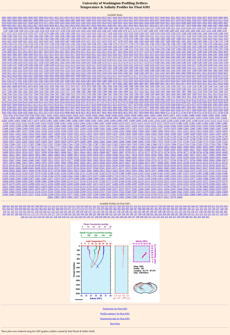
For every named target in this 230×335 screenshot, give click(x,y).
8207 (9, 104)
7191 (141, 89)
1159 (67, 30)
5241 (215, 65)
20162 (50, 165)
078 (98, 209)
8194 (178, 102)
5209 (51, 65)
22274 (225, 181)
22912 (57, 189)
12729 (167, 136)
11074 (36, 120)
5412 (14, 73)
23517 (31, 194)
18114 (12, 149)
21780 (147, 176)
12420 (147, 126)
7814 (183, 97)
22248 (192, 181)
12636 (108, 134)
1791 (199, 44)
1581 (141, 38)
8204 (220, 102)
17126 (173, 141)
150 (168, 211)
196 (131, 214)
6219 (157, 75)
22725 (96, 186)
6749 (20, 83)
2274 (41, 49)
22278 (5, 184)
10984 (38, 118)
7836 (194, 97)
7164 (62, 89)
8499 (204, 107)
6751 (30, 83)
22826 (225, 186)
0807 (226, 23)
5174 (125, 62)
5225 (130, 65)
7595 (130, 94)
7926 (14, 99)
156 (192, 211)
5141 (215, 60)
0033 (141, 17)
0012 (57, 17)
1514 (167, 36)
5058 (41, 57)
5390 (162, 70)
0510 (215, 20)
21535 (37, 176)
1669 (78, 41)
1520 (199, 36)
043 (180, 206)
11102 (157, 120)
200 (148, 214)
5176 (136, 62)
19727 (167, 160)
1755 (35, 44)
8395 (35, 107)
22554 (179, 184)
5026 (115, 54)
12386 (218, 123)
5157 (35, 62)
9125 (136, 110)
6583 (130, 81)
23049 (179, 189)
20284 (154, 165)
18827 (18, 155)
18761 (173, 152)
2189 (215, 46)
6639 (189, 81)
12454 (57, 128)
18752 (160, 152)
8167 (83, 102)
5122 (119, 60)
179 (61, 214)
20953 (135, 170)
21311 (83, 173)
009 (41, 206)
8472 (130, 107)
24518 (154, 197)
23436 (167, 192)
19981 (57, 163)
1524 (220, 36)
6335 (146, 78)
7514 (194, 91)
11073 (30, 120)
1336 (173, 33)
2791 (194, 49)
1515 (173, 36)
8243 (94, 104)
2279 (67, 49)
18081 (192, 147)
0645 (141, 23)
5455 (167, 73)
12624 (31, 134)
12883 (102, 141)
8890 (30, 110)
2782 (146, 49)
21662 (70, 176)
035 (148, 206)
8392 (20, 107)
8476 (141, 107)
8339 (167, 104)
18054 (167, 147)
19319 (147, 157)
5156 (30, 62)
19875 (5, 163)
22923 (70, 189)
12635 (102, 134)
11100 (144, 120)
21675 (96, 176)
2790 (189, 49)
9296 (220, 110)
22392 (50, 184)
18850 (31, 155)
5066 (78, 57)
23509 (18, 194)
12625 (37, 134)
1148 (10, 30)
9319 (62, 112)
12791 (205, 139)
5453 (162, 73)
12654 (225, 134)
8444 (83, 107)
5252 (46, 67)
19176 (63, 157)
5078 (136, 57)
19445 (31, 160)
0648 (152, 23)
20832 (70, 170)
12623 (25, 134)
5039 (183, 54)
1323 (130, 33)
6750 (25, 83)
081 (111, 209)
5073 (109, 57)
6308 (104, 78)
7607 (189, 94)
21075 (193, 170)
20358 (212, 165)
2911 (83, 52)
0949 (15, 28)
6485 (99, 81)
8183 (141, 102)
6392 (41, 81)
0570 (41, 23)
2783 (152, 49)
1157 (57, 30)
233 (76, 217)
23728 (141, 194)
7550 (9, 94)
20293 (160, 165)
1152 (31, 30)
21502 (12, 176)
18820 (225, 152)
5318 (220, 67)
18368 (147, 149)
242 (113, 217)
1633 (35, 41)
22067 (31, 181)
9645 (109, 112)
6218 (151, 75)
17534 (192, 144)
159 (205, 211)
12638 (121, 134)
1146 (225, 28)
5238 (199, 65)
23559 (63, 194)
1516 (178, 36)
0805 (220, 23)
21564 (50, 176)
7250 (204, 89)
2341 (88, 49)
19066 (179, 155)
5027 (120, 54)
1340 (194, 33)
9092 (104, 110)
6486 (104, 81)
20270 (134, 165)
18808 (212, 152)
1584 (157, 38)
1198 (161, 30)
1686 (157, 41)
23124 (31, 192)
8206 (4, 104)
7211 (146, 89)
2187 (204, 46)
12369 (114, 123)
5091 (204, 57)
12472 (134, 128)
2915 (104, 52)
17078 (167, 141)
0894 (10, 28)
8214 (46, 104)
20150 (44, 165)
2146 (14, 46)
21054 (186, 170)
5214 (78, 65)
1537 (30, 38)
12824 (31, 141)
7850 (215, 97)
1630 (20, 41)
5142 (220, 60)
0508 (204, 20)
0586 (67, 23)
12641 (141, 134)
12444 (218, 126)
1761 (67, 44)
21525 (25, 176)
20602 (160, 168)
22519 (154, 184)
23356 (115, 192)
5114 (83, 60)
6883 (130, 83)
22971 (115, 189)
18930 (89, 155)
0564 (9, 23)
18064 (173, 147)
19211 (89, 157)
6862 (88, 83)
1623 (226, 38)
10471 (172, 115)
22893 (50, 189)
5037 (173, 54)
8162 (57, 102)
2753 (130, 49)
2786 (167, 49)
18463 (218, 149)
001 (8, 206)
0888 (220, 25)
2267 (4, 49)
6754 (46, 83)
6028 (36, 75)
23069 (212, 189)
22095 (57, 181)
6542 (125, 81)
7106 (173, 86)
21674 (89, 176)
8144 (20, 102)
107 (217, 209)
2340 (83, 49)
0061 (226, 17)
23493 (5, 194)
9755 (210, 112)
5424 (78, 73)
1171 (130, 30)
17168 (199, 141)
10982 (25, 118)
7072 (67, 86)
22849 (25, 189)
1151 (26, 30)
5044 (199, 54)
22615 (225, 184)
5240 (210, 65)
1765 (88, 44)
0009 (41, 17)
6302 (72, 78)
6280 (20, 78)
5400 (204, 70)
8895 (35, 110)
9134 (141, 110)
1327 (146, 33)
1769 (109, 44)
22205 (134, 181)
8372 (183, 104)
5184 (178, 62)
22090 (50, 181)
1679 (125, 41)
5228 (146, 65)
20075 (147, 163)
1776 (120, 44)
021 (90, 206)
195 (127, 214)
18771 (186, 152)
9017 (72, 110)
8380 (204, 104)
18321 (108, 149)
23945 (102, 197)
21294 (63, 173)
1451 (83, 36)
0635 (109, 23)
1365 (41, 36)
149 (164, 211)
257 (174, 217)
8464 (115, 107)
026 (111, 206)
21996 (212, 178)
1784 (162, 44)
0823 (25, 25)
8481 (157, 107)
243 (117, 217)
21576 (57, 176)
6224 (178, 75)
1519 (194, 36)
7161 (57, 89)
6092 (46, 75)
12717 (121, 136)
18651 (89, 152)
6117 (115, 75)
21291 (57, 173)
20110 (199, 163)
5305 (162, 67)
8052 (104, 99)
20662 (18, 170)
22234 (173, 181)
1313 (83, 33)
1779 (136, 44)
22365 (37, 184)
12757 (57, 139)
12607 (147, 131)
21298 (70, 173)
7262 (25, 91)
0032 (136, 17)
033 (139, 206)
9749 (188, 112)
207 (176, 214)
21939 (147, 178)
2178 (173, 46)
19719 (160, 160)
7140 (210, 86)
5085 (173, 57)
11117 (225, 120)
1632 (30, 41)
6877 (109, 83)
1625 (9, 41)
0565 (14, 23)
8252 (109, 104)
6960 (226, 83)
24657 (167, 197)
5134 (178, 60)
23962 (121, 197)
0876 (178, 25)
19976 (51, 163)
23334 (96, 192)
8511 (220, 107)
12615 (199, 131)
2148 (25, 46)
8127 (204, 99)
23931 (83, 197)
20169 (57, 165)
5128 (151, 60)
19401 (218, 157)
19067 (186, 155)
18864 (57, 155)
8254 (120, 104)
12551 (76, 131)
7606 (183, 94)
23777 (167, 194)
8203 (215, 102)
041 (172, 206)
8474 (136, 107)
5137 (193, 60)
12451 (37, 128)
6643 (210, 81)
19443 (25, 160)
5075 (120, 57)
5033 (152, 54)
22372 (44, 184)
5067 (83, 57)
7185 (109, 89)
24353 (147, 197)
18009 (121, 147)
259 (183, 217)
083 (119, 209)
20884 (96, 170)
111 (8, 211)
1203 (187, 30)
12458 (83, 128)
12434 (212, 126)
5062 (57, 57)
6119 (120, 75)
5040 (189, 54)
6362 (9, 81)
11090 (87, 120)
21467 (179, 173)
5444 (115, 73)
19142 (44, 157)
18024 (141, 147)
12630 (70, 134)
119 (40, 211)
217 (217, 214)
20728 (57, 170)
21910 (128, 178)
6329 (136, 78)
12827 (50, 141)
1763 (78, 44)
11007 (141, 118)
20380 (5, 168)
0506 (194, 20)
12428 (179, 126)
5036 (167, 54)
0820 (9, 25)
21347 (95, 173)
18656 (96, 152)
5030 (136, 54)
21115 (205, 170)
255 (166, 217)
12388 (224, 123)
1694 (194, 41)
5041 (194, 54)
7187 (120, 89)
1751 (14, 44)
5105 (41, 60)
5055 (25, 57)
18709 (128, 152)
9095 (115, 110)
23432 (160, 192)
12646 (173, 134)
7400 (109, 91)
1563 (46, 38)
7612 (210, 94)
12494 (5, 131)
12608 (154, 131)
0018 (83, 17)
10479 (179, 115)
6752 (35, 83)
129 (81, 211)
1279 (46, 33)
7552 (14, 94)
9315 (51, 112)
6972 (25, 86)
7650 (57, 97)
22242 (179, 181)
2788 (178, 49)
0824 (30, 25)
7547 (226, 91)
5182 (167, 62)
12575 (108, 131)
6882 (125, 83)
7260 (14, 91)
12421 (154, 126)
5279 (72, 67)
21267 (31, 173)
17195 (218, 141)
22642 (18, 186)
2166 (115, 46)
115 (24, 211)
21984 (199, 178)
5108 (57, 60)
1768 (104, 44)
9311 (36, 112)
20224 (96, 165)
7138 (199, 86)
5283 (94, 67)
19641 (121, 160)
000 (4, 206)
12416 (121, 126)
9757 (215, 112)
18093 (205, 147)
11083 (55, 120)
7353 (62, 91)
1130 (219, 28)
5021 (94, 54)
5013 (51, 54)
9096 (120, 110)
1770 (115, 44)
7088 (131, 86)
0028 (115, 17)
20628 (212, 168)
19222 (102, 157)
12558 (89, 131)
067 (53, 209)
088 (139, 209)
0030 (125, 17)
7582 (94, 94)
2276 (51, 49)
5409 (226, 70)
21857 (31, 178)
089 (144, 209)
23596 (83, 194)
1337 (178, 33)
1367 (51, 36)
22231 (167, 181)
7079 (88, 86)
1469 (99, 36)
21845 (18, 178)
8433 (67, 107)
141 (131, 211)
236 (88, 217)
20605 (173, 168)
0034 (146, 17)
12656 (12, 136)
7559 (41, 94)
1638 (57, 41)
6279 (14, 78)
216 (213, 214)
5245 (9, 67)
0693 (210, 23)
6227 (194, 75)
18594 (50, 152)
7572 (72, 94)
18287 (70, 149)
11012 (154, 118)
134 (102, 211)
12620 (5, 134)
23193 (63, 192)
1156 (52, 30)
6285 (46, 78)
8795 (9, 110)
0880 (194, 25)
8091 (162, 99)
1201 (177, 30)
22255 (199, 181)
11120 (12, 123)
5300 (136, 67)
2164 (104, 46)
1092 (116, 28)
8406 (51, 107)
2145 (9, 46)
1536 (25, 38)
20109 (192, 163)
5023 (99, 54)
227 (51, 217)
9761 (5, 115)
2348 (125, 49)
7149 (220, 86)
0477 (173, 20)
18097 (212, 147)
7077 (78, 86)
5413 (20, 73)
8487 (183, 107)
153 (180, 211)
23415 (154, 192)
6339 (167, 78)
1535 (20, 38)
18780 (192, 152)
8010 (67, 99)
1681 (130, 41)
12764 (70, 139)
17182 (212, 141)
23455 (186, 192)
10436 (75, 115)
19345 (166, 157)
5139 (204, 60)
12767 (76, 139)
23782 (173, 194)
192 (115, 214)
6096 (67, 75)
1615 (189, 38)
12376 (153, 123)
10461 (146, 115)
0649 (157, 23)
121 (49, 211)
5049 (226, 54)
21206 (12, 173)
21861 (37, 178)
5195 (4, 65)
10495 (211, 115)
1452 (88, 36)
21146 (5, 173)
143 (139, 211)
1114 (137, 28)
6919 (194, 83)
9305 (25, 112)
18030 (147, 147)
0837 (88, 25)
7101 (162, 86)
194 (123, 214)
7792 (173, 97)
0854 (130, 25)
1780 (141, 44)
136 (110, 211)
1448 (67, 36)
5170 (104, 62)
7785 (167, 97)
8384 (226, 104)
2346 (115, 49)
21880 (76, 178)
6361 (4, 81)
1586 (167, 38)
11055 (211, 118)
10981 (19, 118)
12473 (141, 128)
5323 (20, 70)
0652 (173, 23)
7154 (20, 89)
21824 (199, 176)
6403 (78, 81)
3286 (189, 52)
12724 (141, 136)
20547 (89, 168)
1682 (136, 41)
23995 (141, 197)
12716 (115, 136)
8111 (173, 99)
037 (156, 206)
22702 (57, 186)
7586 (104, 94)
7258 (9, 91)
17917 (89, 147)
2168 (125, 46)
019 (82, 206)
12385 (211, 123)
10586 (12, 118)
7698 (136, 97)
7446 (167, 91)
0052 (178, 17)
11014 (160, 118)
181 (70, 214)
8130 (215, 99)
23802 (186, 194)
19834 (205, 160)
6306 (94, 78)
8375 (194, 104)
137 (114, 211)
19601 (89, 160)
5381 (125, 70)
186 (90, 214)
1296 (72, 33)
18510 (12, 152)
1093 (121, 28)
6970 (20, 86)
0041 (167, 17)
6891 (162, 83)
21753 (134, 176)
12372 (134, 123)
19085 (212, 155)
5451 (152, 73)
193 (119, 214)
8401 (46, 107)
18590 (44, 152)
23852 (218, 194)
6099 (83, 75)
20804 (64, 170)
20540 (83, 168)
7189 (130, 89)
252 (154, 217)
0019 (88, 17)
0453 (136, 20)
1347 (226, 33)
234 (80, 217)
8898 (46, 110)
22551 (173, 184)
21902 (115, 178)
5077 (130, 57)
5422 (67, 73)
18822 (12, 155)
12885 (115, 141)
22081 (44, 181)
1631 (25, 41)
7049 (41, 86)
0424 (125, 20)
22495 (121, 184)
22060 (18, 181)
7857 (220, 97)
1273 (14, 33)
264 (203, 217)
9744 (183, 112)
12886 (121, 141)
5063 (62, 57)
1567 (67, 38)
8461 (109, 107)
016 (70, 206)
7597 (141, 94)
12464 (115, 128)
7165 (67, 89)
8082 (141, 99)
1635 (46, 41)
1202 (182, 30)
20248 (121, 165)
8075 (131, 99)
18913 (76, 155)
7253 (220, 89)
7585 (99, 94)
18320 (102, 149)
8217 (62, 104)
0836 (83, 25)
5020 (88, 54)
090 (148, 209)
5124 (130, 60)
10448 (108, 115)
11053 (198, 118)
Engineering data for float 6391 (115, 318)
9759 (225, 112)
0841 (104, 25)
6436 (83, 81)
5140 (209, 60)
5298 (125, 67)
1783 (157, 44)
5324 (25, 70)
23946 (108, 197)
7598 (146, 94)
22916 (63, 189)
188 (98, 214)
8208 (14, 104)
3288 (199, 52)
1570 (83, 38)
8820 (20, 110)
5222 (115, 65)
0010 (46, 17)
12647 (179, 134)
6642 (204, 81)
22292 (25, 184)
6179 (141, 75)
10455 (121, 115)
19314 (141, 157)
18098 (218, 147)
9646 (115, 112)
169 (20, 214)
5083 (162, 57)
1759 (57, 44)
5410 (4, 73)
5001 (215, 52)
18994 (108, 155)
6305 (88, 78)
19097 (225, 155)
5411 (9, 73)
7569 (67, 94)
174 (41, 214)
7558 (35, 94)
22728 (102, 186)
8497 (194, 107)
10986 (51, 118)
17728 (44, 147)
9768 (37, 115)
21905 (121, 178)
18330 (121, 149)
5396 (183, 70)
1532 (9, 38)
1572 (94, 38)
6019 (215, 73)
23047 (173, 189)
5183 (173, 62)
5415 (30, 73)
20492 (31, 168)
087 (135, 209)
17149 (186, 141)
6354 (194, 78)
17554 (212, 144)
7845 (204, 97)
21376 (108, 173)
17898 (83, 147)
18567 (37, 152)
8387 (4, 107)
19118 (18, 157)
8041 (94, 99)
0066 (25, 20)
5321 (9, 70)
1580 (136, 38)
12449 (25, 128)
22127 (76, 181)
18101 (225, 147)
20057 (128, 163)
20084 (160, 163)
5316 (210, 67)
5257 (62, 67)
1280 (51, 33)
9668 (162, 112)
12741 (205, 136)
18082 (199, 147)
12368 (108, 123)
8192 (167, 102)
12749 (18, 139)
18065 (179, 147)
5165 (78, 62)
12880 (83, 141)
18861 (44, 155)
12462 (108, 128)
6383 (30, 81)
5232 (167, 65)
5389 (157, 70)
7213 (157, 89)
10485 (185, 115)
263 (199, 217)
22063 (25, 181)
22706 (63, 186)
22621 (5, 186)
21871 (50, 178)
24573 (160, 197)
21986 (205, 178)
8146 (30, 102)
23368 (128, 192)
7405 (120, 91)
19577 (70, 160)
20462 (18, 168)
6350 (178, 78)
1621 (215, 38)
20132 (218, 163)
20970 (147, 170)
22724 (89, 186)
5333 (72, 70)
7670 (104, 97)
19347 (173, 157)
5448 (136, 73)
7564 (51, 94)
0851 (115, 25)
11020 (186, 118)
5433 (99, 73)
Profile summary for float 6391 (115, 313)
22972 (121, 189)
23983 (134, 197)
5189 (199, 62)
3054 (125, 52)
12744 (218, 136)
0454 (141, 20)
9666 (157, 112)
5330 (57, 70)
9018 (78, 110)
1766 (94, 44)
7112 (183, 86)
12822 (18, 141)
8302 (157, 104)
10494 (204, 115)
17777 (57, 147)
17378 (83, 144)
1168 (114, 30)
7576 (83, 94)
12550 (70, 131)
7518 (199, 91)
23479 (205, 192)
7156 (30, 89)
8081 (136, 99)
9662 (152, 112)
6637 (178, 81)
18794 (199, 152)
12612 (179, 131)
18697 (121, 152)
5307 (173, 67)
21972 (179, 178)
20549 (96, 168)
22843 (18, 189)
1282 (62, 33)
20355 (205, 165)
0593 (88, 23)
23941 (89, 197)
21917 (134, 178)
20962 (141, 170)
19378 (199, 157)
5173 (120, 62)
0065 (20, 20)
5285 (104, 67)
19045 (147, 155)
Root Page (115, 323)
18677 (108, 152)
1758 (51, 44)
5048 (220, 54)
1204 (193, 30)
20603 (167, 168)
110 (4, 211)
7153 (14, 89)
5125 (135, 60)
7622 (20, 97)
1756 (41, 44)
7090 (141, 86)
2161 (88, 46)
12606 (141, 131)
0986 (42, 28)
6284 (41, 78)
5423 (72, 73)
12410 (89, 126)
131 (90, 211)
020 (86, 206)
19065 (173, 155)
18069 (186, 147)
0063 (9, 20)
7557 (30, 94)
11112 (213, 120)
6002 (178, 73)
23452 (179, 192)
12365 (89, 123)
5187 (189, 62)
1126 (199, 28)
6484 (94, 81)
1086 (84, 28)
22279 (12, 184)
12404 (57, 126)
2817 (41, 52)
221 (26, 217)
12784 (167, 139)
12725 (147, 136)
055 (4, 209)
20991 (167, 170)
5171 (109, 62)
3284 (178, 52)
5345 (94, 70)
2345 (109, 49)
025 (107, 206)
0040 (162, 17)
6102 (94, 75)
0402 (62, 20)
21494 (218, 173)
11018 (173, 118)
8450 (94, 107)
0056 (199, 17)
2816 (35, 52)
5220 (104, 65)
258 (178, 217)
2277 (57, 49)
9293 (210, 110)
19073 (199, 155)
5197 (14, 65)
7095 (152, 86)
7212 (152, 89)
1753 (25, 44)
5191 (210, 62)
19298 (128, 157)
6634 (167, 81)
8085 (146, 99)
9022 (83, 110)
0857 (146, 25)
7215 (167, 89)
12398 (31, 126)
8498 (199, 107)
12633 (89, 134)
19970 (44, 163)
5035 (162, 54)
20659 (12, 170)
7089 (136, 86)
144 (143, 211)
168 (16, 214)
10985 (45, 118)
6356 (204, 78)
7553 (20, 94)
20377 (225, 165)
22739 (115, 186)
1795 (210, 44)
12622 (18, 134)
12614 (192, 131)
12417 (128, 126)
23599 (96, 194)
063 (37, 209)
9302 (9, 112)
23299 (83, 192)
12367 (102, 123)
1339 (189, 33)
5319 (226, 67)
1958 (215, 44)
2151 (41, 46)
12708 (83, 136)
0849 (109, 25)
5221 (109, 65)
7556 (25, 94)
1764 (83, 44)
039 (164, 206)
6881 (120, 83)
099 (185, 209)
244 (121, 217)
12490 (225, 128)
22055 (12, 181)
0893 (5, 28)
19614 (102, 160)
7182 (94, 89)
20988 (160, 170)
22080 (37, 181)
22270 (218, 181)
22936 (83, 189)
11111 (207, 120)
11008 (147, 118)
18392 (179, 149)
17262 (5, 144)
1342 (204, 33)
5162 (62, 62)
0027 (109, 17)
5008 (25, 54)
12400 (37, 126)
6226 (188, 75)
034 (144, 206)
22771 (179, 186)
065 (45, 209)
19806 (199, 160)
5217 (94, 65)
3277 (141, 52)
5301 (141, 67)
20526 (50, 168)
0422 (115, 20)
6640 (194, 81)
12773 (102, 139)
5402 (215, 70)
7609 (194, 94)
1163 (88, 30)
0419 (99, 20)
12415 (115, 126)
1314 (88, 33)
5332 (67, 70)
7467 (178, 91)
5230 (157, 65)
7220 (183, 89)
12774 (108, 139)
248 (137, 217)
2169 (130, 46)
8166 (78, 102)
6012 (204, 73)
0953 (21, 28)
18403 (186, 149)
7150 (225, 86)
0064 (14, 20)
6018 (210, 73)
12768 (83, 139)
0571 (46, 23)
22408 (57, 184)
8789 (4, 110)
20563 (108, 168)
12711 (95, 136)
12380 (179, 123)
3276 (136, 52)
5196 (9, 65)
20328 (167, 165)
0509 (210, 20)
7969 (36, 99)
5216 (88, 65)
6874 (104, 83)
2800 (9, 52)
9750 (194, 112)
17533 (186, 144)
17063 (154, 141)
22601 (218, 184)
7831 (189, 97)
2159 (83, 46)
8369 (178, 104)
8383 (220, 104)
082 (115, 209)
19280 (115, 157)
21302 (76, 173)
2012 (220, 44)
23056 (199, 189)
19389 (205, 157)
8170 (88, 102)
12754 (44, 139)
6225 (183, 75)
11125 (24, 123)
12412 (102, 126)
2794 (204, 49)
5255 (57, 67)
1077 (68, 28)
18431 (199, 149)
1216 (208, 30)
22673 (37, 186)
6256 (215, 75)
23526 (37, 194)
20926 (122, 170)
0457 (157, 20)
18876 (63, 155)
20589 (141, 168)
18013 (128, 147)
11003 (135, 118)
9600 (67, 112)
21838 (225, 176)
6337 (157, 78)
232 (72, 217)
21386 (121, 173)
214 (205, 214)
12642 (147, 134)
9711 (167, 112)
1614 (183, 38)
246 (129, 217)
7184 (104, 89)
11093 (106, 120)
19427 (12, 160)
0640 (115, 23)
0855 (136, 25)
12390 (5, 126)
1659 (62, 41)
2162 (94, 46)
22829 (5, 189)
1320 (115, 33)
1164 (93, 30)
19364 (192, 157)
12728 (160, 136)
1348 (4, 36)
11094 (113, 120)
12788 (192, 139)
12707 (76, 136)
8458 (104, 107)
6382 (25, 81)
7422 (141, 91)
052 (217, 206)
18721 (134, 152)
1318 (109, 33)
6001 (173, 73)
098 (180, 209)
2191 (226, 46)
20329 (173, 165)
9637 (99, 112)
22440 (76, 184)
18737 (147, 152)
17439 (141, 144)
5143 (225, 60)
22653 (25, 186)
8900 (57, 110)
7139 (204, 86)
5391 (167, 70)
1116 (147, 28)
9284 (194, 110)
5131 (162, 60)
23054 (192, 189)
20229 (102, 165)
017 (74, 206)
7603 (167, 94)
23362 (121, 192)
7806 (178, 97)
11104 (169, 120)
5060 (46, 57)
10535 (6, 118)
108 (222, 209)
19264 (108, 157)
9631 (83, 112)
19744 (173, 160)
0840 (99, 25)
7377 (67, 91)
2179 (178, 46)
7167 (78, 89)
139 (123, 211)
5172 (115, 62)
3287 (194, 52)
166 (8, 214)
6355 (199, 78)
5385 (141, 70)
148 (159, 211)
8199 (199, 102)
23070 (218, 189)
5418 (46, 73)
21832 (212, 176)
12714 (108, 136)
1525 (226, 36)
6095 (62, 75)
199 (144, 214)
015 (65, 206)
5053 (20, 57)
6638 (183, 81)
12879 (76, 141)
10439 (88, 115)
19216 (95, 157)
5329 (51, 70)
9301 (4, 112)
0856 (141, 25)
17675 (25, 147)
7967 (30, 99)
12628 (57, 134)
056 (8, 209)
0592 (83, 23)
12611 (173, 131)
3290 (210, 52)
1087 (89, 28)
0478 (178, 20)
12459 (89, 128)
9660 (146, 112)
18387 (173, 149)
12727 (154, 136)
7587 (109, 94)
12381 (185, 123)
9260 (162, 110)
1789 (189, 44)
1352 (25, 36)
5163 (67, 62)
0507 (199, 20)
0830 (51, 25)
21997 (218, 178)
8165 (72, 102)
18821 (5, 155)
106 (213, 209)
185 (86, 214)
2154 (57, 46)
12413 (108, 126)
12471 (128, 128)
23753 (160, 194)
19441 (18, 160)
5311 (194, 67)
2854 (72, 52)
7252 (215, 89)
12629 (63, 134)
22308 (31, 184)
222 (31, 217)
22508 (141, 184)
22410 (63, 184)
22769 (173, 186)
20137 (18, 165)
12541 (37, 131)
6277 (4, 78)
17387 (96, 144)
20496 (37, 168)
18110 (5, 149)
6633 (162, 81)
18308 (95, 149)
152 (176, 211)
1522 (210, 36)
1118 (157, 28)
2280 (72, 49)
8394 (30, 107)
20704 (44, 170)
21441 (160, 173)
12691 (44, 136)
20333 (179, 165)
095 (168, 209)
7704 (152, 97)
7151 (4, 89)
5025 (109, 54)
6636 (173, 81)
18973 (102, 155)
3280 (157, 52)
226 (47, 217)
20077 (154, 163)
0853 (125, 25)
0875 (173, 25)
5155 (25, 62)
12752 (37, 139)
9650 (120, 112)
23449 (173, 192)
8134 (220, 99)
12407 (70, 126)
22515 (147, 184)
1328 (152, 33)
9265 (173, 110)
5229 (152, 65)
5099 (9, 60)
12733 (179, 136)
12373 (140, 123)
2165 (109, 46)
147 (155, 211)
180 (65, 214)
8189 (162, 102)
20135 (5, 165)
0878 (189, 25)
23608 (102, 194)
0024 (99, 17)
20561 (102, 168)
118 (36, 211)
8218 (67, 104)
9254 (146, 110)
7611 (204, 94)
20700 (38, 170)
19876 (12, 163)
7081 (99, 86)
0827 (35, 25)
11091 (93, 120)
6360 (226, 78)
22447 (89, 184)
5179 (152, 62)
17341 (70, 144)
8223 (72, 104)
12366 (95, 123)
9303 (14, 112)
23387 (134, 192)
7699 (141, 97)
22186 (121, 181)
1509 (141, 36)
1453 (94, 36)
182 (74, 214)
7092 (146, 86)
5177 (141, 62)
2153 (51, 46)
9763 (16, 115)
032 (135, 206)
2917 (115, 52)
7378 (72, 91)
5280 (78, 67)
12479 (173, 128)
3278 (146, 52)
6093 (51, 75)
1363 (30, 36)
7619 (9, 97)
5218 (99, 65)
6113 (104, 75)
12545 (57, 131)
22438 (70, 184)
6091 (41, 75)
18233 (50, 149)
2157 (72, 46)
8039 (88, 99)
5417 (41, 73)
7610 (199, 94)
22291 (18, 184)
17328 (57, 144)
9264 (167, 110)
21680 (102, 176)
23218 (70, 192)
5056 (30, 57)
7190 (136, 89)
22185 (115, 181)
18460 (212, 149)
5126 (141, 60)
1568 (72, 38)
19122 (25, 157)
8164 (67, 102)
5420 (57, 73)
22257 (205, 181)
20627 (205, 168)
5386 (146, 70)
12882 (96, 141)
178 (57, 214)
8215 (51, 104)
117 (32, 211)
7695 (130, 97)
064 (41, 209)
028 (119, 206)
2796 (215, 49)
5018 (78, 54)
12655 (5, 136)
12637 (115, 134)
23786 (179, 194)
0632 (104, 23)
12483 (199, 128)
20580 (134, 168)
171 (29, 214)
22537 (167, 184)
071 (70, 209)
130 (86, 211)
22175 (108, 181)
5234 (178, 65)
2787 (173, 49)
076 (90, 209)
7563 (46, 94)
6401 (72, 81)
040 (168, 206)
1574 (104, 38)
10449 (114, 115)
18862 (50, 155)
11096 (119, 120)
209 (185, 214)
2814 (25, 52)
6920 (199, 83)
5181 (162, 62)
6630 (146, 81)
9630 (78, 112)
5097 (4, 60)
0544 (225, 20)
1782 (152, 44)
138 (118, 211)
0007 (35, 17)
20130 (212, 163)
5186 (183, 62)
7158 (41, 89)
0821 (14, 25)
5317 (215, 67)
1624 (4, 41)
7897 (4, 99)
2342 (94, 49)
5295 (120, 67)
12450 (31, 128)
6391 (35, 81)
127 (73, 211)
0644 (136, 23)
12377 (160, 123)
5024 (104, 54)
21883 (83, 178)
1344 (210, 33)
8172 (94, 102)
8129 (210, 99)
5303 (152, 67)
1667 (67, 41)
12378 (166, 123)
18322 (115, 149)
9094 (109, 110)
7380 (78, 91)
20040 (102, 163)
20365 (218, 165)
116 (28, 211)
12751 (31, 139)
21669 (83, 176)
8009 (62, 99)
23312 (89, 192)
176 (49, 214)
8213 (41, 104)
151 (172, 211)
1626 (14, 41)
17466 (154, 144)
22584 (212, 184)
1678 (120, 41)
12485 (212, 128)
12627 (50, 134)
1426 (57, 36)
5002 (220, 52)
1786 (173, 44)
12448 (18, 128)
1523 (215, 36)
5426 (88, 73)
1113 (132, 28)
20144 (31, 165)
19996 (70, 163)
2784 (157, 49)
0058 (210, 17)
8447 (88, 107)
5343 (88, 70)
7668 (99, 97)
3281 (162, 52)
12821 (12, 141)
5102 (25, 60)
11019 (179, 118)
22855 (31, 189)
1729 (210, 41)
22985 (141, 189)
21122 (212, 170)
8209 (20, 104)
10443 (101, 115)
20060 (141, 163)
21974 (186, 178)
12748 (12, 139)
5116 (93, 60)
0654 (178, 23)
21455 (166, 173)
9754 (204, 112)
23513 (25, 194)
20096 (173, 163)
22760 (167, 186)
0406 (78, 20)
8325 (162, 104)
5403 (220, 70)
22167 (96, 181)
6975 (30, 86)
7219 (178, 89)
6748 (14, 83)
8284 (146, 104)
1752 (20, 44)
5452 (157, 73)
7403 (115, 91)
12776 (121, 139)
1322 (125, 33)
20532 (70, 168)
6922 (210, 83)
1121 (173, 28)
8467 (120, 107)
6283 (35, 78)
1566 (62, 38)
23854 (225, 194)
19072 (192, 155)
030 (127, 206)
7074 (73, 86)
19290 (121, 157)
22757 (160, 186)
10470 (166, 115)
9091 (99, 110)
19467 (37, 160)
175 (45, 214)
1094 (126, 28)
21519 (18, 176)
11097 (125, 120)
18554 (25, 152)
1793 (204, 44)
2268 (9, 49)
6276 (225, 75)
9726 (173, 112)
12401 (44, 126)
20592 (147, 168)
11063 (11, 120)
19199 (83, 157)
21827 (205, 176)
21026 (180, 170)
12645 (167, 134)
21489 (212, 173)
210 (189, 214)
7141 (215, 86)
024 (102, 206)
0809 (4, 25)
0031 (130, 17)
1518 (189, 36)
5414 (25, 73)
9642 (104, 112)
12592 (115, 131)
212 (197, 214)
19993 (63, 163)
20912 (102, 170)
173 (37, 214)
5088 (189, 57)
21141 (218, 170)
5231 (162, 65)
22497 (134, 184)
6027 (30, 75)
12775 (115, 139)
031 (131, 206)
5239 (204, 65)
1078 (74, 28)
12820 (5, 141)
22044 (5, 181)
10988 (64, 118)
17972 (115, 147)
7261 (20, 91)
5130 (156, 60)
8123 (188, 99)
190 (107, 214)
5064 (67, 57)
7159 (46, 89)
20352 (199, 165)
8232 (83, 104)
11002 (128, 118)
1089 (100, 28)
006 (29, 206)
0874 (167, 25)
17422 (115, 144)
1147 (5, 30)
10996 (109, 118)
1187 (145, 30)
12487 (218, 128)
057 (12, 209)
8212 (35, 104)
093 (160, 209)
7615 (226, 94)
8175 (109, 102)
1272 (9, 33)
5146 (14, 62)
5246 (14, 67)
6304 (83, 78)
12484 (205, 128)
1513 (162, 36)
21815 (186, 176)
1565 (57, 38)
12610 (167, 131)
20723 (51, 170)
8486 (178, 107)
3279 (152, 52)
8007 (57, 99)
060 (24, 209)
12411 (95, 126)
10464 (159, 115)
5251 (41, 67)
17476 (167, 144)
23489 (225, 192)
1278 (41, 33)
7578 (88, 94)
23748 (154, 194)
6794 (78, 83)
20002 (83, 163)
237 (92, 217)
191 (111, 214)
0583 (62, 23)
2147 (20, 46)
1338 (183, 33)
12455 (63, 128)
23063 (205, 189)
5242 (220, 65)
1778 (130, 44)
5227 (141, 65)
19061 (160, 155)
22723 (83, 186)
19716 (154, 160)
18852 (37, 155)
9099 (125, 110)
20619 (186, 168)
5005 (9, 54)
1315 (94, 33)
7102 (168, 86)
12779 (134, 139)
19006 (115, 155)
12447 (12, 128)
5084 (167, 57)
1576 (115, 38)
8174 (104, 102)
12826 (44, 141)
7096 (157, 86)
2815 (30, 52)
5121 (114, 60)
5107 (52, 60)
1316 (99, 33)
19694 (141, 160)
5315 (204, 67)
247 (133, 217)
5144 (4, 62)
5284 (99, 67)
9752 (199, 112)
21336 (89, 173)
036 (152, 206)
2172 (146, 46)
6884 (136, 83)
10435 (69, 115)
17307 (31, 144)
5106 (46, 60)
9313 (46, 112)
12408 (76, 126)
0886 (210, 25)
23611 (108, 194)
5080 (146, 57)
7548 (4, 94)
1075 (58, 28)
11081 (49, 120)
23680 (121, 194)
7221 (189, 89)
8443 (78, 107)
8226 (78, 104)
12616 (205, 131)
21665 (76, 176)
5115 (88, 60)
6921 (204, 83)
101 (193, 209)
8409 (62, 107)
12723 (134, 136)
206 (172, 214)
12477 (160, 128)
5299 (130, 67)
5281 (83, 67)
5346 (99, 70)
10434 (62, 115)
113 (16, 211)
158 (201, 211)
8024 (78, 99)
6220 (162, 75)
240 (104, 217)
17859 (63, 147)
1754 (30, 44)
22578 (205, 184)
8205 (226, 102)
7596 (136, 94)
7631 (25, 97)
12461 (102, 128)
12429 (186, 126)
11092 (100, 120)
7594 (125, 94)
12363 (76, 123)
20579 (128, 168)
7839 (199, 97)
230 (63, 217)
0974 (26, 28)
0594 (94, 23)
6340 (173, 78)
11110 (201, 120)
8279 (136, 104)
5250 (35, 67)
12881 (89, 141)
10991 (83, 118)
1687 (162, 41)
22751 (141, 186)
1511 (152, 36)
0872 (157, 25)
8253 (115, 104)
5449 (141, 73)
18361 (141, 149)
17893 (76, 147)
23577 (70, 194)
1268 (219, 30)
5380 (120, 70)
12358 (50, 123)
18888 (70, 155)
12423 (160, 126)
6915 (173, 83)
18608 (63, 152)
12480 (179, 128)
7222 (194, 89)
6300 (62, 78)
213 (201, 214)
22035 (225, 178)
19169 (57, 157)
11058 (224, 118)
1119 (162, 28)
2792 (199, 49)
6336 (152, 78)
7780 (162, 97)
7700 (146, 97)
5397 (189, 70)
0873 (162, 25)
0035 (152, 17)
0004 (20, 17)
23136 (37, 192)
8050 (99, 99)
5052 (14, 57)
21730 (121, 176)
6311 (120, 78)
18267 (63, 149)
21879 (70, 178)
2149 (30, 46)
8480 (152, 107)
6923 (215, 83)
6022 (4, 75)
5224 (125, 65)
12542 (44, 131)
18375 (160, 149)
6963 (4, 86)
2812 (14, 52)
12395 (18, 126)
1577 (120, 38)
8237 (88, 104)
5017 (72, 54)
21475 (186, 173)
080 (107, 209)
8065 (115, 99)
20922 (115, 170)
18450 (205, 149)
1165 (99, 30)
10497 (217, 115)
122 (53, 211)
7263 (30, 91)
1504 (130, 36)
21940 (154, 178)
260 (187, 217)
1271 (4, 33)
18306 (89, 149)
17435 (134, 144)
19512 (50, 160)
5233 (173, 65)
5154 (20, 62)
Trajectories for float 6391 (115, 308)
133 (98, 211)
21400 (128, 173)
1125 (193, 28)
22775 (186, 186)
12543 (50, 131)
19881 (18, 163)
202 (156, 214)
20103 (179, 163)
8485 (173, 107)
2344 (104, 49)
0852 (120, 25)
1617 (199, 38)
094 (164, 209)
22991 (147, 189)
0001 (4, 17)
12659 (31, 136)
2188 (210, 46)
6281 (25, 78)
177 (53, 214)
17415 (108, 144)
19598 (83, 160)
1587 (173, 38)
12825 (37, 141)
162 (217, 211)
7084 (115, 86)
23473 (199, 192)
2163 (99, 46)
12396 (25, 126)
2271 (25, 49)
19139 (37, 157)
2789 (183, 49)
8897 (41, 110)
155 (188, 211)
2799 (4, 52)
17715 (37, 147)
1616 (194, 38)
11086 (74, 120)
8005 (51, 99)
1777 (125, 44)
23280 (76, 192)
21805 (167, 176)
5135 (183, 60)
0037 (157, 17)
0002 (9, 17)
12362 (69, 123)
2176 (167, 46)
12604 (128, 131)
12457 (76, 128)
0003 (14, 17)
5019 (83, 54)
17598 (225, 144)
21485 (199, 173)
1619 (210, 38)
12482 (192, 128)
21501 (5, 176)
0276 (57, 20)
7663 (83, 97)
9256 (152, 110)
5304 (157, 67)
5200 (30, 65)
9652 (125, 112)
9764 (21, 115)
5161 (57, 62)
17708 (31, 147)
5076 (125, 57)
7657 (67, 97)
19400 (212, 157)
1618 (204, 38)
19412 (5, 160)
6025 (20, 75)
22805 (212, 186)
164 (225, 211)
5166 (83, 62)
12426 (173, 126)
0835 (78, 25)
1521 (204, 36)
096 (172, 209)
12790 (199, 139)
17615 (12, 147)
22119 (70, 181)
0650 (162, 23)
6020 (220, 73)
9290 (199, 110)
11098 (132, 120)
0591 (78, 23)
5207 (41, 65)
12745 (225, 136)
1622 (220, 38)
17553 (205, 144)
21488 (205, 173)
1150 (21, 30)
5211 (62, 65)
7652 (62, 97)
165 (4, 214)
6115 (110, 75)
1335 (167, 33)
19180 (70, 157)
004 (20, 206)
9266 (178, 110)
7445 (162, 91)
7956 (25, 99)
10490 (198, 115)
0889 (226, 25)
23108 (25, 192)
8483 (167, 107)
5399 (199, 70)
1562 (41, 38)
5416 (35, 73)
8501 (210, 107)
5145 (9, 62)
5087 (183, 57)
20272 (141, 165)
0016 (78, 17)
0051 (173, 17)
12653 (218, 134)
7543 (215, 91)
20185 (70, 165)
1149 (15, 30)
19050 (154, 155)
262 (195, 217)
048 (201, 206)
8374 (189, 104)
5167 (88, 62)
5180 (157, 62)
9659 (141, 112)
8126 (199, 99)
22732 (108, 186)
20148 (37, 165)
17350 (76, 144)
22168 (102, 181)
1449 (72, 36)
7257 (4, 91)
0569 (35, 23)
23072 (225, 189)
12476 (154, 128)
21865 (44, 178)
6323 (125, 78)
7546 (220, 91)
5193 (220, 62)
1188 (151, 30)
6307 (99, 78)
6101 (88, 75)
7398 (104, 91)
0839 (94, 25)
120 (44, 211)
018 (78, 206)
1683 (141, 41)
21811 (179, 176)
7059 (51, 86)
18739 (154, 152)
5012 (46, 54)
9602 (72, 112)
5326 (35, 70)
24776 (173, 197)
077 (94, 209)
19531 (57, 160)
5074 (115, 57)
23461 (192, 192)
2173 (152, 46)
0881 (199, 25)
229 (59, 217)
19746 (179, 160)
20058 (134, 163)
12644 (160, 134)
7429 (157, 91)
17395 (102, 144)
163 (221, 211)
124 (61, 211)
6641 (199, 81)
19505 (44, 160)
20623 (199, 168)
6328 (130, 78)
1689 (173, 41)
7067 (62, 86)
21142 (224, 170)
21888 (89, 178)
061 (29, 209)
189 (102, 214)
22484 (115, 184)
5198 (20, 65)
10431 (50, 115)
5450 (146, 73)
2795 (210, 49)
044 (185, 206)
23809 (199, 194)
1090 (105, 28)
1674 (104, 41)
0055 (194, 17)
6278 (9, 78)
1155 (47, 30)
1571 (88, 38)
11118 (5, 123)
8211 (30, 104)
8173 (99, 102)
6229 (204, 75)
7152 (9, 89)
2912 (88, 52)
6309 (109, 78)
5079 (141, 57)
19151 (50, 157)
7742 (157, 97)
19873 (225, 160)
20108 (186, 163)
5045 (204, 54)
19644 (128, 160)
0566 (20, 23)
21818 (192, 176)
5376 (104, 70)
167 (12, 214)
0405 (72, 20)
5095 (226, 57)
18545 (18, 152)
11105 (176, 120)
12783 (160, 139)
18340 (128, 149)
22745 (134, 186)
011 (49, 206)
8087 (152, 99)
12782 (154, 139)
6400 (67, 81)
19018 (134, 155)
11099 (138, 120)
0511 (220, 20)
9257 (157, 110)
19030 (141, 155)
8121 (183, 99)
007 (33, 206)
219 (226, 214)
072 (74, 209)
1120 (167, 28)
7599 (152, 94)
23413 (147, 192)
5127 (146, 60)
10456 (127, 115)
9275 (189, 110)
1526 (4, 38)
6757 (62, 83)
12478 (167, 128)
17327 (50, 144)
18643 (83, 152)
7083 (110, 86)
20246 (115, 165)
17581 (218, 144)
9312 (41, 112)
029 (123, 206)
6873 (99, 83)
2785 (162, 49)
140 (127, 211)
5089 (194, 57)
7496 (189, 91)
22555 (186, 184)
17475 (160, 144)
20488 (25, 168)
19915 (25, 163)
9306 (30, 112)
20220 (89, 165)
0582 (57, 23)
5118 (99, 60)
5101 (20, 60)
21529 (31, 176)
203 (160, 214)
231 (68, 217)
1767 (99, 44)
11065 (17, 120)
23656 (115, 194)
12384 (205, 123)
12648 (186, 134)
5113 (78, 60)
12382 (192, 123)
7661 (78, 97)
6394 (51, 81)
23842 (205, 194)
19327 (154, 157)
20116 (205, 163)
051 (213, 206)
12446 (5, 128)
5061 (51, 57)
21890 (96, 178)
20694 (31, 170)
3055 (130, 52)
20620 (192, 168)
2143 (226, 44)
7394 (99, 91)
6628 (136, 81)
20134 (225, 163)
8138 (225, 99)
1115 (142, 28)
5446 (125, 73)
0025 (104, 17)
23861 (50, 197)
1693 (189, 41)
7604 (173, 94)
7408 (125, 91)
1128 (209, 28)
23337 (102, 192)
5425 (83, 73)
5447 (130, 73)
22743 (128, 186)
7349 (51, 91)
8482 (162, 107)
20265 (128, 165)
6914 (167, 83)
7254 (226, 89)
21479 (192, 173)
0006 (30, 17)
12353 (43, 123)
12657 (18, 136)
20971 (154, 170)
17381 (89, 144)
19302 (134, 157)
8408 (57, 107)
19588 (76, 160)
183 (78, 214)
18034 (154, 147)
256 (170, 217)
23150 (44, 192)
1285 (67, 33)
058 (16, 209)
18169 (31, 149)
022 (94, 206)
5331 (62, 70)
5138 (199, 60)
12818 (218, 139)
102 (197, 209)
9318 (57, 112)
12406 (63, 126)
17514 (179, 144)
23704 (128, 194)
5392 (173, 70)
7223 (199, 89)
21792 (154, 176)
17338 (63, 144)
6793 (72, 83)
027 (115, 206)
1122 (178, 28)
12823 (25, 141)
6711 (220, 81)
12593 (121, 131)
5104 (36, 60)
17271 (25, 144)
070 (65, 209)
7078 (83, 86)
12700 (57, 136)
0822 (20, 25)
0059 (215, 17)
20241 (108, 165)
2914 (99, 52)
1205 (198, 30)
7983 (41, 99)
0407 (83, 20)
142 (135, 211)
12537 (25, 131)
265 (207, 217)
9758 (220, 112)
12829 (63, 141)
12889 (134, 141)
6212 (146, 75)
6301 (67, 78)
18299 (83, 149)
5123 (125, 60)
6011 (199, 73)
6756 (57, 83)
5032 (146, 54)
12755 (50, 139)
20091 (167, 163)
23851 (212, 194)
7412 (130, 91)
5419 (51, 73)
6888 (152, 83)
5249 (30, 67)
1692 (183, 41)
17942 (102, 147)
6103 (99, 75)
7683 (125, 97)
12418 (134, 126)
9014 (67, 110)
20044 (115, 163)
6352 (183, 78)
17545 (199, 144)
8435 (72, 107)
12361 (63, 123)
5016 (67, 54)
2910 (78, 52)
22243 (186, 181)
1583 (152, 38)
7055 (46, 86)
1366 (46, 36)
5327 (41, 70)
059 (20, 209)
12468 (121, 128)
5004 (4, 54)
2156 (67, 46)
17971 (108, 147)
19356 (179, 157)
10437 (82, 115)
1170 (125, 30)
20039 (96, 163)
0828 (41, 25)
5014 (57, 54)
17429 (128, 144)
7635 (30, 97)
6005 (183, 73)
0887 (215, 25)
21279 (37, 173)
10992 (90, 118)
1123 (183, 28)
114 (20, 211)
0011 (51, 17)
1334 (162, 33)
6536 (115, 81)
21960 (167, 178)
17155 (192, 141)
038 (160, 206)
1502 (120, 36)
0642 (125, 23)
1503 (125, 36)
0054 (189, 17)
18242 (57, 149)
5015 (62, 54)
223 (35, 217)
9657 (136, 112)
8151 (41, 102)
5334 (78, 70)
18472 (225, 149)
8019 (73, 99)
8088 (157, 99)
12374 (147, 123)
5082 (157, 57)
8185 (152, 102)
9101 (130, 110)
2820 (57, 52)
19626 (115, 160)
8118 (178, 99)
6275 (220, 75)
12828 (57, 141)
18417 (192, 149)
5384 (136, 70)
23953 (115, 197)
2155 (62, 46)
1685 (152, 41)
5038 (178, 54)
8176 (115, 102)
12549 (63, 131)
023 (98, 206)
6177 (136, 75)
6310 (115, 78)
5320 (4, 70)
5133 (172, 60)
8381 (210, 104)
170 (24, 214)
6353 (189, 78)
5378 (115, 70)
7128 (194, 86)
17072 (160, 141)
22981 (134, 189)
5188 (194, 62)
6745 (226, 81)
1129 (214, 28)
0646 (146, 23)
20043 (108, 163)
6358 (215, 78)
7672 (109, 97)
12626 (44, 134)
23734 (147, 194)
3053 (120, 52)
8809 (14, 110)
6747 (9, 83)
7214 (162, 89)
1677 (115, 41)
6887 (146, 83)
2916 (109, 52)
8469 (125, 107)
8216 (57, 104)
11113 (219, 120)
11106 (182, 120)
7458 (173, 91)
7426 (152, 91)
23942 (96, 197)
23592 (76, 194)
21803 (160, 176)
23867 (57, 197)
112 (12, 211)
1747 (220, 41)
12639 (128, 134)
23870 (63, 197)
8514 (226, 107)
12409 (83, 126)
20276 (147, 165)
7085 (120, 86)
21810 (173, 176)
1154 (41, 30)
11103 (163, 120)
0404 (67, 20)
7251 (210, 89)
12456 (70, 128)
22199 (128, 181)
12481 (186, 128)
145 (147, 211)
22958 (102, 189)
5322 (14, 70)
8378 (199, 104)
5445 (120, 73)
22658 (31, 186)
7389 (94, 91)
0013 (62, 17)
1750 (9, 44)
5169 (99, 62)
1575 (109, 38)
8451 (99, 107)
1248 (214, 30)
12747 (5, 139)
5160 (51, 62)
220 (22, 217)
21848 (25, 178)
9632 (88, 112)
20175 (63, 165)
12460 (96, 128)
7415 (136, 91)
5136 (188, 60)
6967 (9, 86)
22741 (121, 186)
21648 (63, 176)
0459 (167, 20)
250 (146, 217)
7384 (88, 91)
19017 (128, 155)
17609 (5, 147)
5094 (220, 57)
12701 (63, 136)
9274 (183, 110)
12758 (63, 139)
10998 (122, 118)
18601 (57, 152)
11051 (192, 118)
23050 (186, 189)
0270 (51, 20)
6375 (14, 81)
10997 (116, 118)
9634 (94, 112)
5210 (57, 65)
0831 (57, 25)
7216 (173, 89)
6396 (57, 81)
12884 (108, 141)
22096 (63, 181)
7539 (210, 91)
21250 (25, 173)
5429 (94, 73)
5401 (210, 70)
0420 (104, 20)
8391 (14, 107)
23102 (18, 192)
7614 (220, 94)
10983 (32, 118)
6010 (194, 73)
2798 (226, 49)
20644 (6, 170)
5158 (41, 62)
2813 (20, 52)
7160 (51, 89)
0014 (67, 17)
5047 (215, 54)
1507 (136, 36)
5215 (83, 65)
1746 (215, 41)
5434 (104, 73)
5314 (199, 67)
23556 (57, 194)
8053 (110, 99)
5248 (25, 67)
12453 (50, 128)
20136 (12, 165)
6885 (141, 83)
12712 (102, 136)
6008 (189, 73)
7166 (72, 89)
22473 (96, 184)
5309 (183, 67)
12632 (83, 134)
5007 (20, 54)
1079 (79, 28)
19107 (5, 157)
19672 (134, 160)
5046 (210, 54)
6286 (51, 78)
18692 (115, 152)
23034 (167, 189)
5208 (46, 65)
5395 (178, 70)
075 (86, 209)
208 (180, 214)
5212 (67, 65)
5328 (46, 70)
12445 (225, 126)
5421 (62, 73)
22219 (160, 181)
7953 (20, 99)
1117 (152, 28)
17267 (18, 144)
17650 (18, 147)
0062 (4, 20)
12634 (96, 134)
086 (131, 209)
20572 (115, 168)
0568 (30, 23)
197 (135, 214)
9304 (20, 112)
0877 (183, 25)
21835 (218, 176)
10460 (140, 115)
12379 (173, 123)
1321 (120, 33)
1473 (109, 36)
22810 (218, 186)
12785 (173, 139)
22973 (128, 189)
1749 (4, 44)
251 (150, 217)
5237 (194, 65)
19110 (12, 157)
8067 (125, 99)
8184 (146, 102)
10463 (153, 115)
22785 (192, 186)
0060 (220, 17)
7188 (125, 89)
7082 (104, 86)
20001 (76, 163)
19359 (186, 157)
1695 (199, 41)
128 (77, 211)
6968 (14, 86)
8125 (194, 99)
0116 (46, 20)
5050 (4, 57)
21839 (5, 178)
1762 (72, 44)
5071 (99, 57)
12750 (25, 139)
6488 (109, 81)
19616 (108, 160)
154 (184, 211)
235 (84, 217)
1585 (162, 38)
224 (39, 217)
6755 (51, 83)
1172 (135, 30)
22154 (89, 181)
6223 (173, 75)
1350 (14, 36)
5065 (72, 57)
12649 (192, 134)
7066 (57, 86)
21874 (57, 178)
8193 (173, 102)
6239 (210, 75)
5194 (226, 62)
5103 (31, 60)
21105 (199, 170)
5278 (67, 67)
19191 (76, 157)
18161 (24, 149)
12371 (127, 123)
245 (125, 217)
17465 (147, 144)
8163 (62, 102)
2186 (199, 46)
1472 (104, 36)
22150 (83, 181)
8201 (210, 102)
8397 (41, 107)
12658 (25, 136)
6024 (14, 75)
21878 (63, 178)
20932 (128, 170)
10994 (96, 118)
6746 (4, 83)
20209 (83, 165)
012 (53, 206)
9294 (215, 110)
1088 (95, 28)
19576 (63, 160)
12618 (218, 131)
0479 (183, 20)
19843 (212, 160)
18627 (70, 152)
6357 (210, 78)
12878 (70, 141)
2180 (183, 46)
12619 (225, 131)
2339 (78, 49)
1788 (183, 44)
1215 (203, 30)
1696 (204, 41)
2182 (194, 46)
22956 (96, 189)
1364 (35, 36)
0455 (146, 20)
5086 (178, 57)
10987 (58, 118)
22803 (205, 186)
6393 (46, 81)
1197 (156, 30)
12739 (199, 136)
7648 (51, 97)
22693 (50, 186)
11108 (195, 120)
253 (158, 217)
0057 (204, 17)
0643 (130, 23)
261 (191, 217)
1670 (83, 41)
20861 (89, 170)
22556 (192, 184)
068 (57, 209)
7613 (215, 94)
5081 (152, 57)
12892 (141, 141)
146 (151, 211)
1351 (20, 36)
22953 (89, 189)
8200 (204, 102)
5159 (46, 62)
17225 (225, 141)
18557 (31, 152)
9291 (204, 110)
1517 (183, 36)
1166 (104, 30)
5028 (125, 54)
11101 (151, 120)
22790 (199, 186)
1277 (35, 33)
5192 (215, 62)
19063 (167, 155)
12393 (12, 126)
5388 (152, 70)
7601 (162, 94)
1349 (9, 36)
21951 (160, 178)
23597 (89, 194)
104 (205, 209)
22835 (12, 189)
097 (176, 209)
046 (193, 206)
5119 (104, 60)
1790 (194, 44)
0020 (94, 17)
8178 (120, 102)
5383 (130, 70)
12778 (128, 139)
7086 (125, 86)
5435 (109, 73)
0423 (120, 20)
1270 (224, 30)
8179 (125, 102)
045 (189, 206)
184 (82, 214)
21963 (173, 178)
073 (78, 209)
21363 (102, 173)
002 (12, 206)
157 (196, 211)
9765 (26, 115)
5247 (20, 67)
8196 (183, 102)
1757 (46, 44)
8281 (141, 104)
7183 (99, 89)
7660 (72, 97)
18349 (134, 149)
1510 (146, 36)
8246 (99, 104)
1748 (226, 41)
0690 (194, 23)
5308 (178, 67)
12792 (212, 139)
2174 (157, 46)
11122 (18, 123)
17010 (147, 141)
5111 (68, 60)
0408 (88, 20)
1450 (78, 36)
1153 (36, 30)
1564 (51, 38)
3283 (173, 52)
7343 (41, 91)
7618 (4, 97)
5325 (30, 70)
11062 (4, 120)
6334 (141, 78)
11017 (167, 118)
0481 (189, 20)
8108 (168, 99)
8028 (83, 99)
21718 (115, 176)
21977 (192, 178)
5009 (30, 54)
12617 (212, 131)
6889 (157, 83)
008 (37, 206)
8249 (104, 104)
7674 (115, 97)
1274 (20, 33)
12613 (186, 131)
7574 (78, 94)
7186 (115, 89)
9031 (88, 110)
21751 (128, 176)
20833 (77, 170)
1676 (109, 41)
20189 (76, 165)
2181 (189, 46)
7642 (41, 97)
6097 (73, 75)
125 (65, 211)
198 (139, 214)
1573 (99, 38)
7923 (9, 99)
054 (226, 206)
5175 (130, 62)
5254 (51, 67)
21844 (12, 178)
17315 (44, 144)
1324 (136, 33)
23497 (12, 194)
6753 (41, 83)
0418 (94, 20)
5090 (199, 57)
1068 (47, 28)
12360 (56, 123)
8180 (130, 102)
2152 (46, 46)
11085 (68, 120)
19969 (38, 163)
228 (55, 217)
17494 (173, 144)
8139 (4, 102)
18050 (160, 147)
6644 (215, 81)
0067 (30, 20)
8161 (51, 102)
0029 (120, 17)
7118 (189, 86)
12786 (179, 139)
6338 (162, 78)
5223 (120, 65)
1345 (215, 33)
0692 (204, 23)
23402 (141, 192)
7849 (210, 97)
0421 (109, 20)
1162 (83, 30)
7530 (204, 91)
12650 (199, 134)
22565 (199, 184)
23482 (212, 192)
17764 (50, 147)
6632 (157, 81)
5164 (72, 62)
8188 (157, 102)
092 (156, 209)
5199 (25, 65)
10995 (103, 118)
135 (106, 211)
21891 (102, 178)
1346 (220, 33)
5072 (104, 57)
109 (226, 209)
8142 (9, 102)
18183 (37, 149)
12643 (154, 134)
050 (209, 206)
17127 (179, 141)
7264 (35, 91)
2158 (78, 46)
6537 (120, 81)
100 (189, 209)
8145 (25, 102)
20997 (173, 170)
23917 (76, 197)
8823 (25, 110)
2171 (141, 46)
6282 (30, 78)
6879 (115, 83)
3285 (183, 52)
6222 (167, 75)
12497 (18, 131)
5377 (109, 70)
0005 (25, 17)
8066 (120, 99)
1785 (167, 44)
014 (61, 206)
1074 (52, 28)
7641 (35, 97)
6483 (88, 81)
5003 (226, 52)
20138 (25, 165)
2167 (120, 46)
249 (141, 217)
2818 (46, 52)
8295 (152, 104)
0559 (4, 23)
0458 (162, 20)
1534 (14, 38)
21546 (44, 176)
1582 (146, 38)
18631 (76, 152)
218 (222, 214)
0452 (130, 20)
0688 (183, 23)
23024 (154, 189)
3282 (167, 52)
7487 (183, 91)
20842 (83, 170)
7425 (146, 91)
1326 (141, 33)
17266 (12, 144)
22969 (108, 189)
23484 (218, 192)
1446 (62, 36)
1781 (146, 44)
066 (49, 209)
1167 (109, 30)
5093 (215, 57)
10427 (43, 115)
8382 (215, 104)
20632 (218, 168)
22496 (128, 184)
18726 (141, 152)
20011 (89, 163)
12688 (37, 136)
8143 (14, 102)
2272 (30, 49)
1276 (30, 33)
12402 (50, 126)
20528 (63, 168)
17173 (205, 141)
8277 (130, 104)
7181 (88, 89)
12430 (192, 126)
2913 (94, 52)
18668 (102, 152)
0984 (37, 28)
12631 (76, 134)
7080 (94, 86)
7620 (14, 97)
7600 (157, 94)
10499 (224, 115)
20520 (44, 168)
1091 (111, 28)
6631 (152, 81)
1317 (104, 33)
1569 (78, 38)
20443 (12, 168)
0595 (99, 23)
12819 (225, 139)
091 (152, 209)
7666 (94, 97)
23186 (57, 192)
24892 (179, 197)
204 (164, 214)
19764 (192, 160)
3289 (204, 52)
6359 (220, 78)
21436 (154, 173)
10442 (95, 115)
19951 (31, 163)
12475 (147, 128)
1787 (178, 44)
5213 (72, 65)
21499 (225, 173)
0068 (36, 20)
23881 (70, 197)
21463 (173, 173)
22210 (141, 181)
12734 (186, 136)
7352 (57, 91)
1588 (178, 38)
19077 (205, 155)
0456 (152, 20)
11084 (62, 120)
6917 (183, 83)
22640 (12, 186)
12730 (173, 136)
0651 (167, 23)
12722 (128, 136)
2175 (162, 46)
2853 (67, 52)
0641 (120, 23)
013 (57, 206)
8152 (46, 102)
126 (69, 211)
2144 (4, 46)
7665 (88, 97)
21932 (141, 178)
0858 (152, 25)
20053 (121, 163)
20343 (192, 165)
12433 (205, 126)
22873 (44, 189)
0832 (62, 25)
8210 (25, 104)
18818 (218, 152)
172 (33, 214)
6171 (130, 75)
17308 (37, 144)
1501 (115, 36)
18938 (96, 155)
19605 (96, 160)
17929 (96, 147)
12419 (141, 126)
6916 (178, 83)
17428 (121, 144)
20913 (109, 170)
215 (209, 214)
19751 (186, 160)
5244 (4, 67)
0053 (183, 17)
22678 (44, 186)
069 (61, 209)
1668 (72, 41)
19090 (218, 155)
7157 (35, 89)
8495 (189, 107)
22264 (212, 181)
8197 (189, 102)
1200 (171, 30)
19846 (218, 160)
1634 (41, 41)
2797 (220, 49)
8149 (35, 102)
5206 (35, 65)
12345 (37, 123)
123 (57, 211)
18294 (76, 149)
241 (109, 217)
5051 (9, 57)
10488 (192, 115)
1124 (188, 28)
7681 (120, 97)
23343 (108, 192)
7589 (115, 94)
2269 (14, 49)
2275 (46, 49)
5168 (94, 62)
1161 (78, 30)
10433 (56, 115)
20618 (179, 168)
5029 (130, 54)
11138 (31, 123)
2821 (62, 52)
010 (45, 206)
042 (176, 206)
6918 (189, 83)
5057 (35, 57)
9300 (226, 110)
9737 (178, 112)
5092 (210, 57)
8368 (173, 104)
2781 (141, 49)
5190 (204, 62)
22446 (83, 184)
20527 (57, 168)
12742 (212, 136)
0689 (189, 23)
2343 (99, 49)
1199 (166, 30)
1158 (62, 30)
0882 (204, 25)
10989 (70, 118)
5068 (88, 57)
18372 (154, 149)
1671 (88, 41)
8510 (215, 107)
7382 (83, 91)
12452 (44, 128)
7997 (46, 99)
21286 (50, 173)
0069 (41, 20)
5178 (146, 62)
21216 (18, 173)
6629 (141, 81)
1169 (119, 30)
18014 (134, 147)
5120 (109, 60)
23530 (44, 194)
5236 (189, 65)
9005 (62, 110)
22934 (76, 189)
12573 (102, 131)
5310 (189, 67)
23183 (50, 192)
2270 (20, 49)
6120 (125, 75)
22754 (147, 186)
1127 (204, 28)
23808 (192, 194)
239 (100, 217)
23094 (12, 192)
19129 (31, 157)
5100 (15, 60)
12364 (82, 123)
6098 (78, 75)
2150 (35, 46)
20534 (76, 168)
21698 (108, 176)
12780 (141, 139)
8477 (146, 107)
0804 (215, 23)
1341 (199, 33)
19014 (121, 155)
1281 (57, 33)
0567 (25, 23)
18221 (44, 149)
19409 (225, 157)
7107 (178, 86)
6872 (94, 83)
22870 (37, 189)
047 (197, 206)
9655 (130, 112)
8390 (9, 107)
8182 (136, 102)
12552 (83, 131)
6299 (57, 78)
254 (162, 217)
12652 (212, 134)
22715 (70, 186)
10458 (133, 115)
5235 (183, 65)
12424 (167, 126)
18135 (18, 149)
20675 (25, 170)
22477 (108, 184)
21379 (115, 173)
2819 (51, 52)
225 (43, 217)
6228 (199, 75)
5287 (109, 67)
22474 (102, 184)
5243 (226, 65)
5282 (88, 67)
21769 (141, 176)
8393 (25, 107)
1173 (140, 30)
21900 (108, 178)
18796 (205, 152)
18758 (167, 152)
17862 (70, 147)
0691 (199, 23)
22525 (160, 184)
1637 (51, 41)
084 (123, 209)
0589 (72, 23)
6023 (9, 75)
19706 (147, 160)
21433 (147, 173)
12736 (192, 136)
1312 (78, 33)
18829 (25, 155)
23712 (134, 194)
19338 (160, 157)
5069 (94, 57)
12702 (70, 136)
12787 (186, 139)
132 (94, 211)
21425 (141, 173)
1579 (130, 38)
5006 (14, 54)
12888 (128, 141)
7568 (62, 94)
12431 (199, 126)
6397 (62, 81)
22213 (147, 181)
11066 (23, 120)
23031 (160, 189)
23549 (50, 194)
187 (94, 214)
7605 (178, 94)
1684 (146, 41)
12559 (96, 131)
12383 (198, 123)
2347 (120, 49)
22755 (154, 186)
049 (205, 206)
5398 (194, 70)
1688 (167, 41)
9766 (32, 115)
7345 (46, 91)
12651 (205, 134)
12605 (134, 131)
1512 (157, 36)
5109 (62, 60)
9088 (94, 110)
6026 (25, 75)
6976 (36, 86)
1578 (125, 38)
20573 (121, 168)
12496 (12, 131)
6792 (67, 83)
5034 (157, 54)
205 (168, 214)
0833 (67, 25)
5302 (146, 67)
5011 (41, 54)
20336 (186, 165)
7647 (46, 97)
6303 (78, 78)
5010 (35, 54)
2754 (136, 49)
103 (201, 209)
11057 (217, 118)
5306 (167, 67)
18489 (5, 152)
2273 (35, 49)
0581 (51, 23)
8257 (125, 104)
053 (222, 206)
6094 (57, 75)
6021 (225, 73)
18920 (83, 155)
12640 (134, 134)
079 (102, 209)
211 (193, 214)
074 (82, 209)
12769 (89, 139)
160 (209, 211)
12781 (147, 139)
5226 (136, 65)
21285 (44, 173)
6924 (220, 83)
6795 (83, 83)
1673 (99, 41)
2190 (220, 46)
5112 (73, 60)
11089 (81, 120)
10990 (77, 118)
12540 (31, 131)
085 (127, 209)
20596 (154, 168)
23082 (5, 192)
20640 (225, 168)
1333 (157, 33)
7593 (120, 94)
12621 (12, 134)
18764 (179, 152)
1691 (178, 41)
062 (33, 209)
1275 (25, 33)
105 (209, 209)
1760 (62, 44)
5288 (115, 67)
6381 (20, 81)
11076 (42, 120)
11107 (188, 120)
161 (213, 211)
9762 (11, 115)
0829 (46, 25)
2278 (62, 49)
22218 (154, 181)
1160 (73, 30)
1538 (35, 38)
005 (24, 206)
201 (152, 214)
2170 (136, 46)
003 (16, 206)
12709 (89, 136)
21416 (134, 173)
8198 (194, 102)
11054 (205, 118)
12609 (160, 131)
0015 (72, 17)
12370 (121, 123)
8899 (51, 110)
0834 (72, 25)
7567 (57, 94)
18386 (166, 149)
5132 (167, 60)
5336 (83, 70)
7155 (25, 89)
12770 (96, 139)
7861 (226, 97)
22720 (76, 186)
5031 (141, 54)
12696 (50, 136)
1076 (63, 28)
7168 (83, 89)
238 (96, 217)
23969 (128, 197)
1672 (94, 41)
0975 (31, 28)
